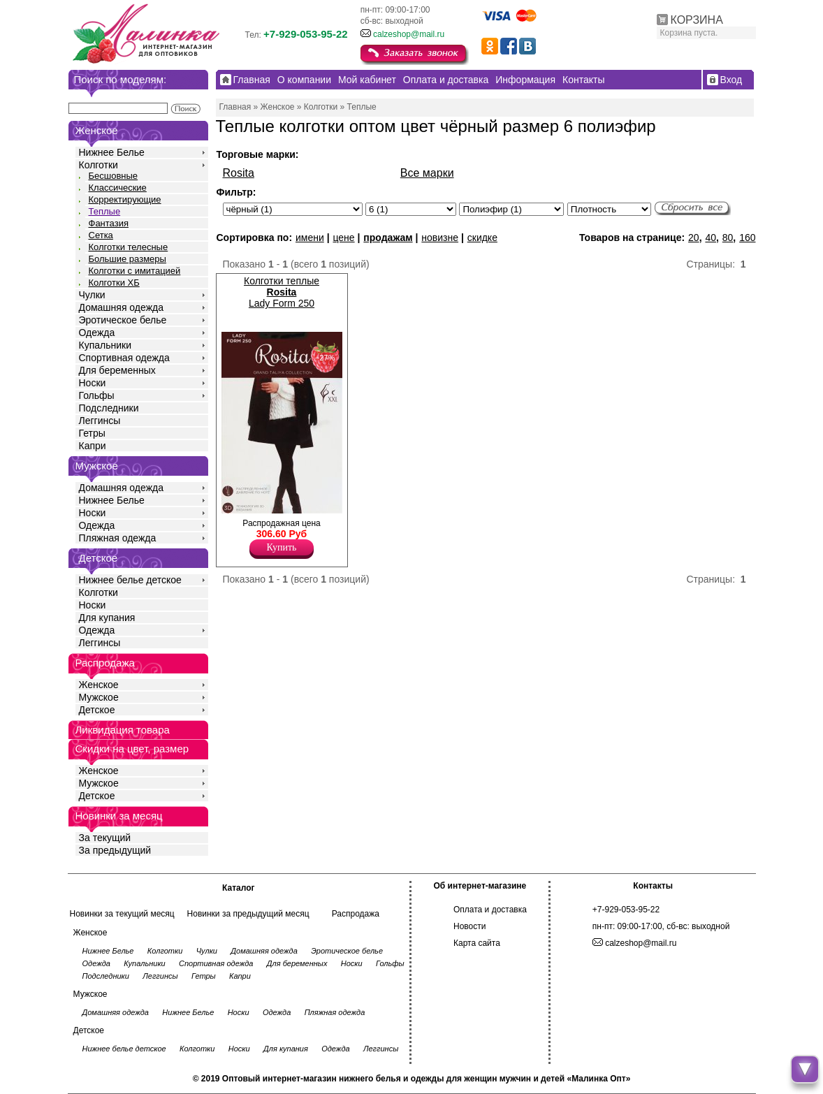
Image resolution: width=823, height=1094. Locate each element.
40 (710, 237)
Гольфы (97, 395)
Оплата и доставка (490, 909)
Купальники (105, 345)
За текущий (105, 837)
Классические (118, 187)
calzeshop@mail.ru (408, 34)
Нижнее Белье (112, 152)
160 (747, 237)
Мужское (99, 697)
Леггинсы (100, 420)
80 (728, 237)
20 (693, 237)
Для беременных (117, 370)
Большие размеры (127, 259)
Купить (282, 547)
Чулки (92, 294)
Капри (92, 445)
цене (343, 237)
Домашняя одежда (121, 307)
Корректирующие (125, 199)
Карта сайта (476, 943)
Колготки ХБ (114, 282)
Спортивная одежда (124, 357)
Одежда (97, 332)
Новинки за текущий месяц (122, 914)
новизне (439, 237)
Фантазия (109, 223)
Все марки (427, 173)
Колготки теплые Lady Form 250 (281, 292)
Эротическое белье (123, 320)
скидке (482, 237)
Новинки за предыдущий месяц (248, 914)
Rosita (238, 173)
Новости (469, 926)
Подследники (109, 408)
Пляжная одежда (117, 538)
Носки (92, 382)
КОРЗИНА (697, 20)
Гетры (92, 433)
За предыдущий (115, 850)
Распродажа (355, 914)
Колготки (98, 164)
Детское (98, 558)
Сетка (101, 235)
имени (310, 237)
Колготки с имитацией (135, 270)
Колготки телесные (128, 247)
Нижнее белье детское (130, 579)
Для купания (107, 617)
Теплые (105, 211)
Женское (99, 684)
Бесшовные (113, 175)
